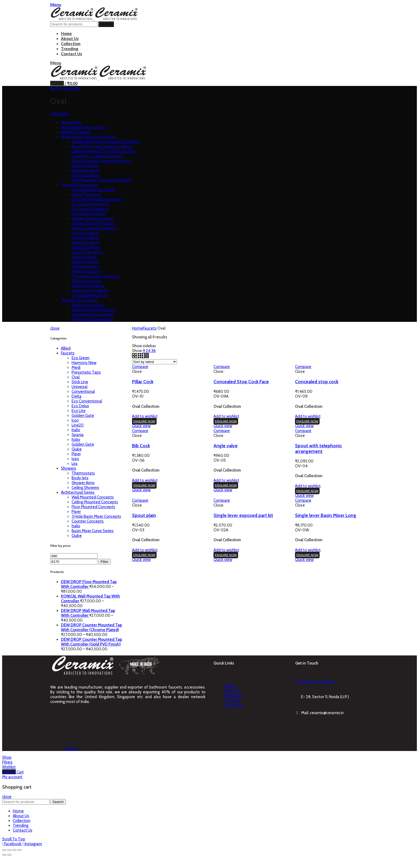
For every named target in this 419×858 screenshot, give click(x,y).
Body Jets (80, 478)
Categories (59, 113)
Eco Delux (80, 406)
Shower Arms (83, 482)
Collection (233, 695)
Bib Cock (141, 445)
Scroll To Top (13, 839)
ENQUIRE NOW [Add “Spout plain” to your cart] (144, 555)
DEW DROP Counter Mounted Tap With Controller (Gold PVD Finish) (91, 642)
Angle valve (226, 445)
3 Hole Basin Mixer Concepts (96, 516)
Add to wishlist (145, 416)
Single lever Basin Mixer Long (325, 515)
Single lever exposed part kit (243, 515)
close (55, 328)
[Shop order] (154, 361)
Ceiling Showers (85, 487)
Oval (76, 377)
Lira (74, 463)
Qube (77, 449)
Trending (232, 700)
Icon (75, 420)
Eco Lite (79, 410)
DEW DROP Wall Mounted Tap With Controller (88, 613)
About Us (232, 690)
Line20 (78, 425)
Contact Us (234, 705)
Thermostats (83, 473)
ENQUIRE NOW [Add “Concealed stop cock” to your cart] (307, 421)
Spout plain (144, 515)
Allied (66, 348)
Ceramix (71, 748)
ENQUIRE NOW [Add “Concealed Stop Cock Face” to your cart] (226, 421)
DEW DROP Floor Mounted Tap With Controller (89, 584)
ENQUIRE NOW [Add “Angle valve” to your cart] (226, 485)
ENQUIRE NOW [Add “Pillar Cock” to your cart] (144, 421)
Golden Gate (83, 415)
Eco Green (81, 357)
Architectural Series (78, 492)
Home (137, 328)
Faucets (68, 353)
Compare (140, 366)
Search (106, 24)
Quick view (141, 426)
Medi (76, 367)
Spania (78, 434)
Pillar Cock (142, 381)
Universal (79, 386)
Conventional (83, 391)
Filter (104, 562)
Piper (76, 454)
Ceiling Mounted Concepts (95, 502)
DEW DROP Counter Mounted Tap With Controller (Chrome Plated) (91, 627)
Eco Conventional (87, 401)
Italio (76, 430)
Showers (68, 468)
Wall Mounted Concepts (93, 497)
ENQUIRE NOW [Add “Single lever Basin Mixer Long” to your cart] (307, 555)
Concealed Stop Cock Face (241, 381)
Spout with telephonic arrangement (318, 448)
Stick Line (80, 381)
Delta (77, 396)
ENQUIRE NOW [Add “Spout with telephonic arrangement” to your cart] (307, 491)
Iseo (75, 458)
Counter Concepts (88, 521)
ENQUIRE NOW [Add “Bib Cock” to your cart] (144, 485)
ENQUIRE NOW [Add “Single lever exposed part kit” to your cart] (226, 555)
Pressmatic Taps (86, 372)
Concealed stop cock (316, 381)
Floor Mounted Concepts (93, 506)
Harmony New (84, 362)
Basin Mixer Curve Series (93, 530)
